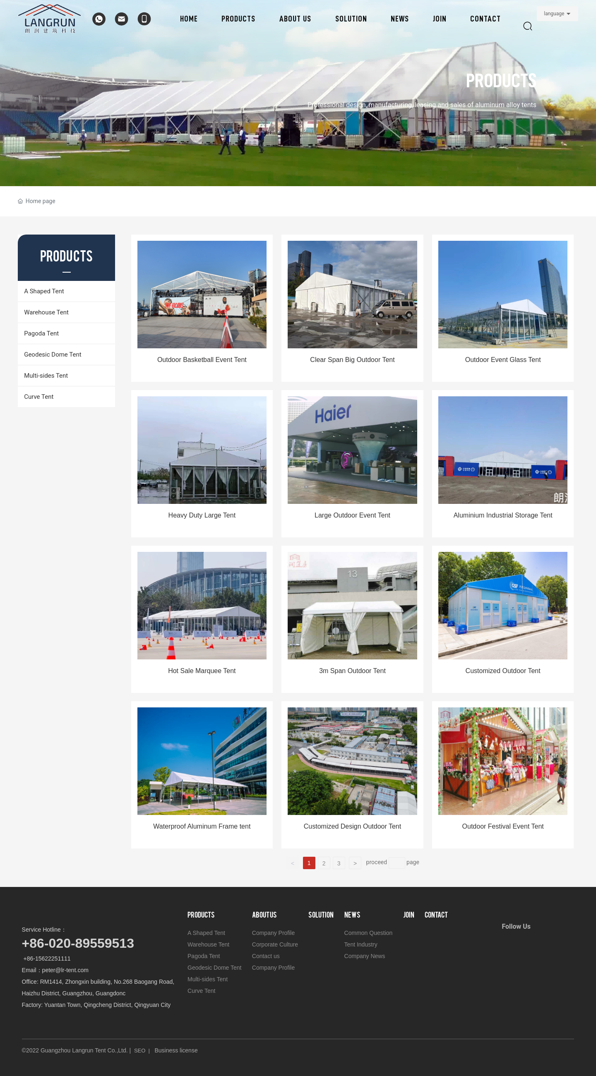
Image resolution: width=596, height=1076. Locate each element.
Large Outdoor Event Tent (352, 515)
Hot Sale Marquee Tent (202, 670)
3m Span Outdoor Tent (352, 670)
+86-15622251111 (46, 958)
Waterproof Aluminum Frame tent (201, 826)
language (554, 14)
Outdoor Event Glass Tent (503, 359)
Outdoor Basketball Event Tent (202, 359)
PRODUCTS (501, 81)
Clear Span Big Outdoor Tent (352, 359)
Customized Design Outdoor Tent (352, 826)
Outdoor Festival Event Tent (503, 826)
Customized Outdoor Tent (503, 670)
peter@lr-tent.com (65, 970)
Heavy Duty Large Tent (202, 515)
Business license (175, 1050)
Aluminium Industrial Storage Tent (503, 515)
